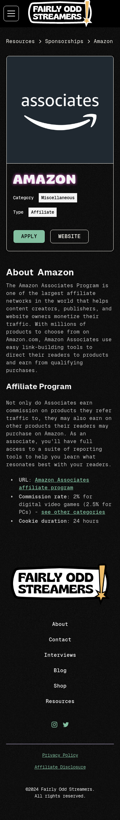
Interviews (60, 655)
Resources (60, 701)
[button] (13, 13)
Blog (60, 670)
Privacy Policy (60, 755)
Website (69, 236)
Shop (60, 686)
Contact (60, 640)
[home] (60, 13)
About (60, 624)
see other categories (73, 512)
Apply (29, 236)
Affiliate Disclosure (60, 767)
